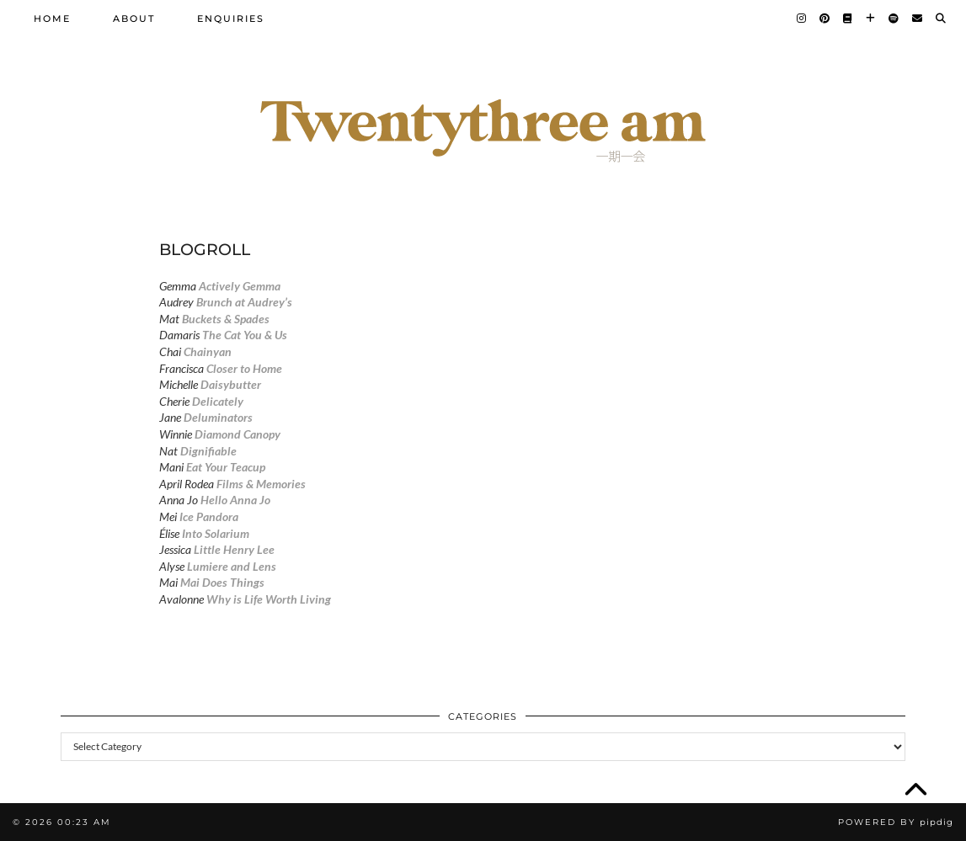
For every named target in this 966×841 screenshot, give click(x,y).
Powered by (895, 822)
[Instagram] (802, 18)
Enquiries (230, 18)
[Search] (941, 18)
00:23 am (84, 822)
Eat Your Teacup (225, 467)
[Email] (918, 18)
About (134, 18)
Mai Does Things (222, 582)
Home (52, 18)
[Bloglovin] (871, 18)
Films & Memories (261, 483)
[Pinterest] (825, 18)
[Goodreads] (848, 18)
